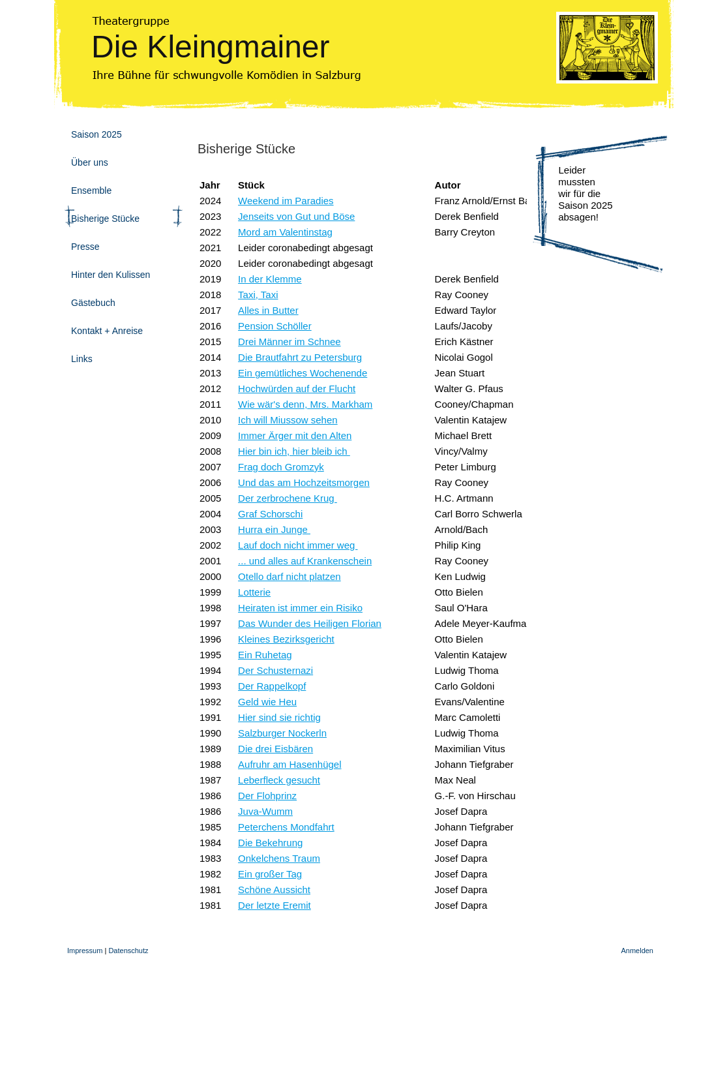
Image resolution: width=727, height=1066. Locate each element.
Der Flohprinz (267, 795)
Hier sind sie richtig (279, 717)
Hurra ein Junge (274, 529)
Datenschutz (128, 950)
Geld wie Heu (267, 701)
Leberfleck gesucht (279, 779)
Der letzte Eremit (274, 905)
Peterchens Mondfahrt (286, 826)
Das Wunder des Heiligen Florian (309, 623)
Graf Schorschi (270, 513)
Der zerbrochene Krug (287, 498)
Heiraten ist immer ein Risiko (300, 607)
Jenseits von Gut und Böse (296, 216)
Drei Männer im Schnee (289, 341)
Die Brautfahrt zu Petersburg (300, 357)
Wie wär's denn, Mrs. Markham (305, 404)
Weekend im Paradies (285, 200)
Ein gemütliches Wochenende (302, 372)
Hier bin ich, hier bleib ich (294, 451)
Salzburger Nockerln (282, 733)
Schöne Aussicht (274, 889)
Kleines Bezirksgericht (286, 639)
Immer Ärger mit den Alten (294, 435)
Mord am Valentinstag (285, 231)
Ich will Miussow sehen (288, 419)
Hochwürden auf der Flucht (296, 388)
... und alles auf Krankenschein (305, 560)
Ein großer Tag (270, 873)
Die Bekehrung (270, 842)
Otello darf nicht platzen (289, 576)
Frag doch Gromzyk (281, 466)
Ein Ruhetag (265, 654)
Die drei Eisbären (275, 748)
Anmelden (637, 950)
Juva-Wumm (265, 811)
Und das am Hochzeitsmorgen (304, 482)
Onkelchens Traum (279, 858)
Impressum (84, 950)
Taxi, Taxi (258, 294)
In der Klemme (270, 278)
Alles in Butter (268, 310)
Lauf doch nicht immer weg (297, 545)
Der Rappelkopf (272, 686)
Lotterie (254, 592)
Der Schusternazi (275, 670)
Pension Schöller (275, 325)
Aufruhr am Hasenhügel (289, 764)
